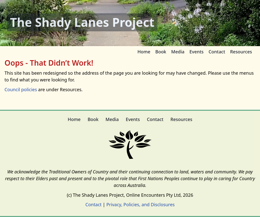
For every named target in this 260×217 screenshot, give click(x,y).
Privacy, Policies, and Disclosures (140, 204)
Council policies (20, 89)
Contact (93, 204)
